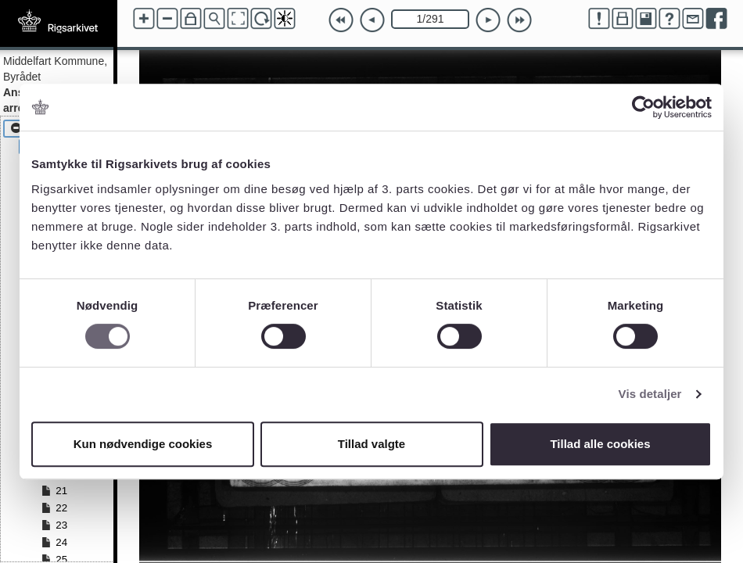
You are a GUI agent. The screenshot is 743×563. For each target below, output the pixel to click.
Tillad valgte (371, 443)
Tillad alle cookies (600, 443)
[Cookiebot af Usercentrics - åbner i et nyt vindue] (643, 107)
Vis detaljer (650, 393)
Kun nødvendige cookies (143, 443)
